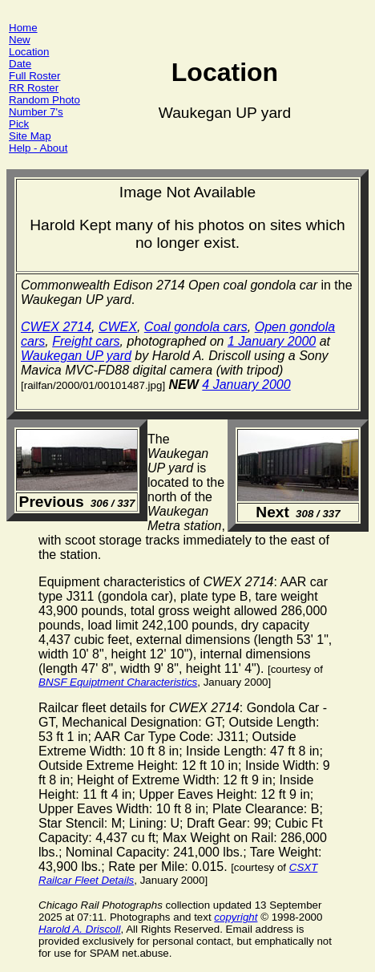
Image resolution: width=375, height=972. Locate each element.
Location (29, 52)
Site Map (30, 136)
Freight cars (85, 341)
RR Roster (33, 88)
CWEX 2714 (56, 327)
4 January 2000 (246, 384)
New (19, 40)
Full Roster (34, 76)
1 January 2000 (272, 341)
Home (23, 28)
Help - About (38, 148)
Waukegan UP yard (76, 355)
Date (20, 64)
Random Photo (44, 100)
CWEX (118, 327)
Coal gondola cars (196, 327)
